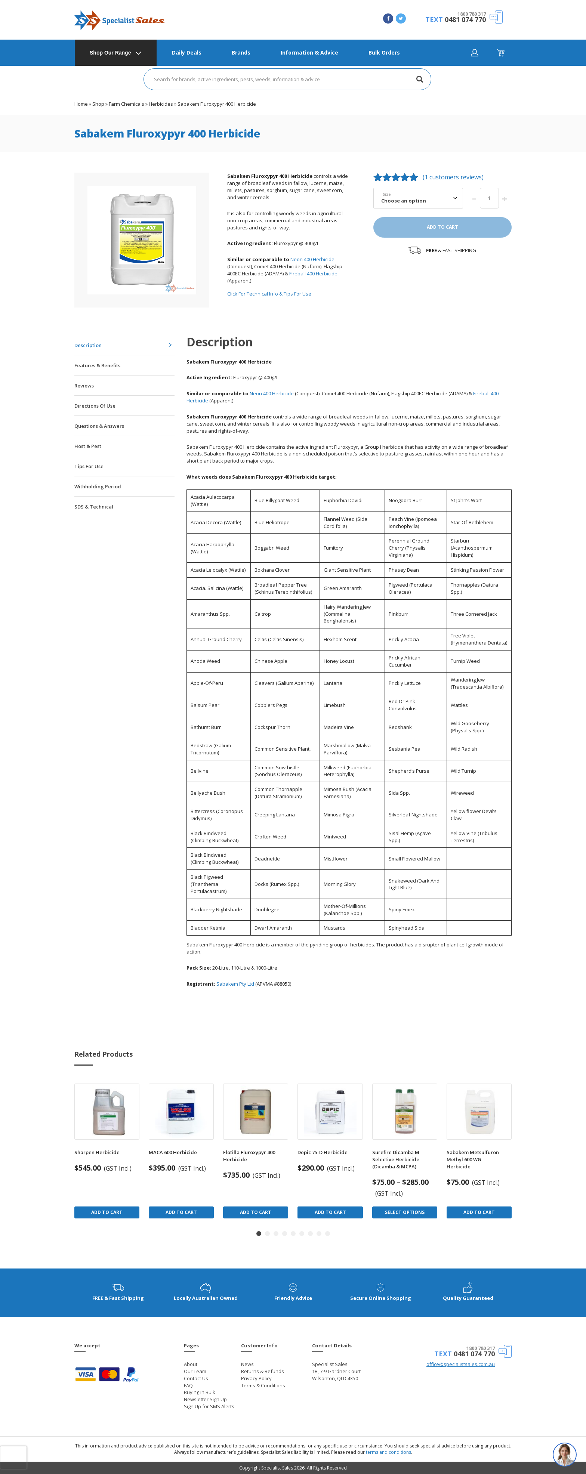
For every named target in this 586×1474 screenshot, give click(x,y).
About (190, 1364)
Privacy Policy (256, 1378)
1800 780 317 (471, 13)
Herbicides (161, 104)
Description (88, 345)
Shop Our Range (110, 53)
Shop (98, 104)
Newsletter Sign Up (205, 1399)
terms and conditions (388, 1452)
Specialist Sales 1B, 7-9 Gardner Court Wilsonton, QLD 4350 (336, 1371)
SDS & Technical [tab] (93, 506)
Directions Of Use (94, 405)
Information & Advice (309, 52)
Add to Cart (107, 1212)
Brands (241, 52)
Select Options (405, 1212)
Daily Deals (186, 52)
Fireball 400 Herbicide (313, 273)
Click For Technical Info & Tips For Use (269, 293)
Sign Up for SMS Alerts (209, 1406)
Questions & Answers (99, 426)
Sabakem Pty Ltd (235, 983)
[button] (259, 1233)
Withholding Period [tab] (97, 486)
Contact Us (196, 1378)
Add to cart (442, 227)
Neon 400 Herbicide (311, 259)
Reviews (84, 385)
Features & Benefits (97, 365)
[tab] (124, 345)
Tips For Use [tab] (89, 466)
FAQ (188, 1385)
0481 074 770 (465, 19)
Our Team (195, 1371)
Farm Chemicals (126, 104)
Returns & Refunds (262, 1371)
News (247, 1364)
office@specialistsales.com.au (460, 1364)
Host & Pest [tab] (87, 446)
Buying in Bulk (199, 1392)
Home (81, 104)
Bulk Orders (384, 52)
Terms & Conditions (263, 1385)
